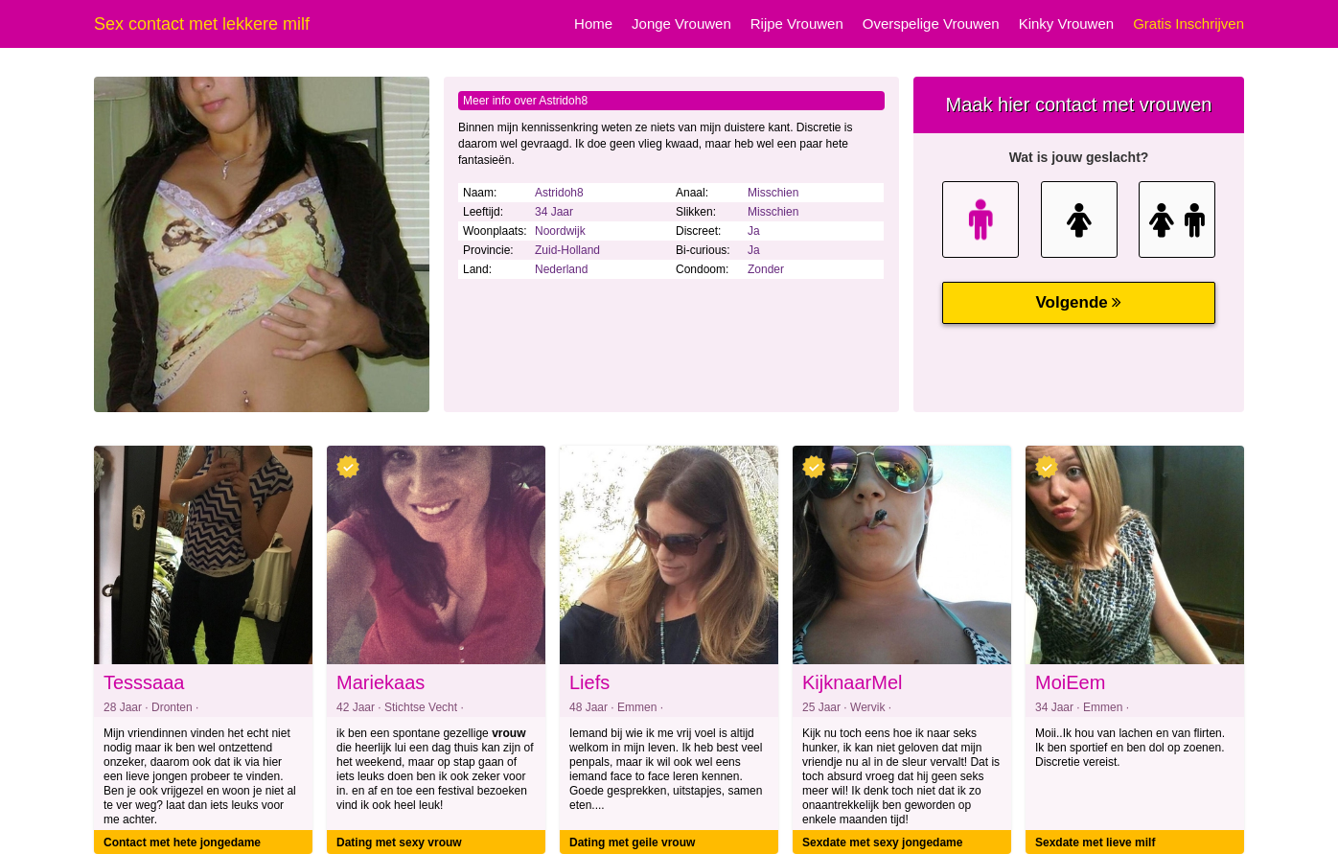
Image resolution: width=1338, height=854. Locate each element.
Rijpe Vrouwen (796, 23)
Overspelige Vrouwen (931, 23)
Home (593, 23)
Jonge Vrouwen (681, 23)
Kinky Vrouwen (1067, 23)
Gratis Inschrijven (1188, 23)
